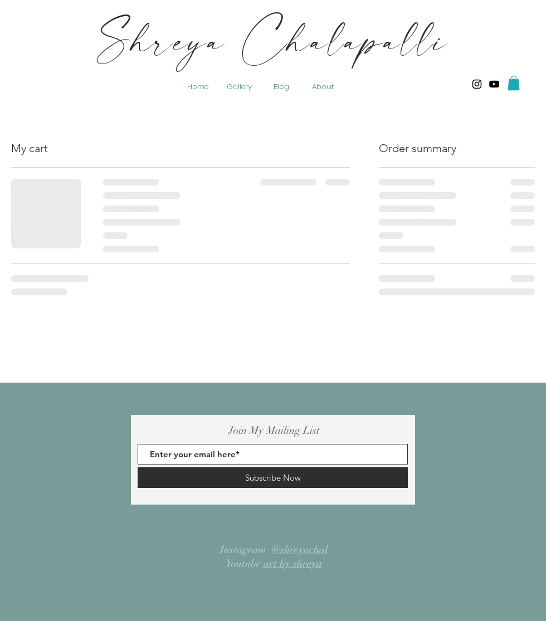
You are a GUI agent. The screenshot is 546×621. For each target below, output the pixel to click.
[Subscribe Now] (273, 477)
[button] (514, 83)
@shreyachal (299, 549)
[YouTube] (494, 84)
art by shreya (293, 563)
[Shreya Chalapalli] (477, 84)
